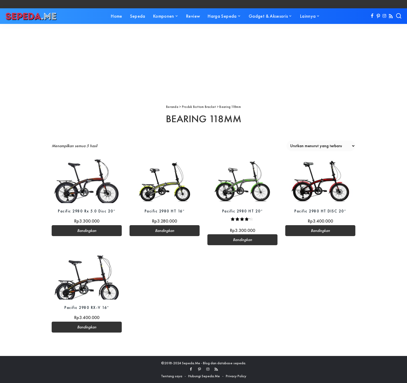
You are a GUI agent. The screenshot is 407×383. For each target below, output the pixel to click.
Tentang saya (171, 376)
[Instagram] (384, 16)
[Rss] (391, 16)
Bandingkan (86, 230)
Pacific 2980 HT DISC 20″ (320, 211)
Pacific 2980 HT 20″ (242, 211)
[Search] (399, 16)
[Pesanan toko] (321, 145)
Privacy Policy (236, 376)
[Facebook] (372, 16)
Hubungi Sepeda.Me (204, 376)
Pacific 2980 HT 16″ (165, 211)
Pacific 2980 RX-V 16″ (86, 307)
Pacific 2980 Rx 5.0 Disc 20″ (86, 211)
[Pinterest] (378, 16)
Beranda (172, 107)
